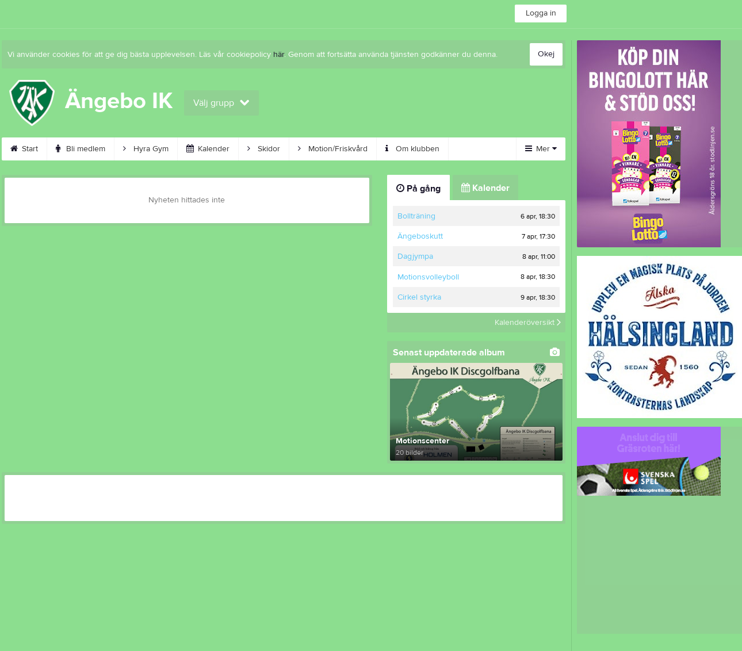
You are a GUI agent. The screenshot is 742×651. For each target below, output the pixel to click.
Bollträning (416, 216)
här (278, 54)
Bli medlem (80, 149)
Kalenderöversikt (528, 322)
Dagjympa (415, 256)
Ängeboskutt (420, 236)
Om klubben (412, 149)
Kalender (208, 149)
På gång (418, 188)
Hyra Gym (146, 149)
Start (24, 149)
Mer (541, 149)
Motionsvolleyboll (428, 277)
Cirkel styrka (419, 297)
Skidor (263, 149)
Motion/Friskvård (333, 149)
